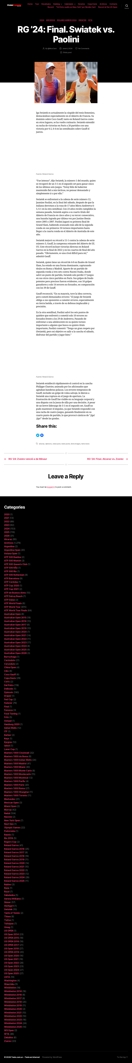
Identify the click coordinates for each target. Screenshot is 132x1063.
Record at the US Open (107, 7)
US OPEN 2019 (11, 952)
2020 (7, 514)
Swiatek (82, 20)
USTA (7, 977)
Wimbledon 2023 (13, 1019)
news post (57, 444)
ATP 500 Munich (12, 560)
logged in (51, 487)
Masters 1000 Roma (14, 788)
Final (6, 706)
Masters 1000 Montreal (16, 777)
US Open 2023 (11, 966)
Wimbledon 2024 (13, 1023)
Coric (7, 681)
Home (30, 4)
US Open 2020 (11, 955)
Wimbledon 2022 (13, 1016)
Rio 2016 (8, 838)
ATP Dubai (9, 600)
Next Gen (9, 824)
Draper (7, 696)
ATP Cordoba (11, 582)
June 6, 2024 (67, 48)
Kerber (7, 735)
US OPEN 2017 (11, 945)
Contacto (113, 4)
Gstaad (8, 721)
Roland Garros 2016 (14, 849)
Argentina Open (12, 550)
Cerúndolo (9, 660)
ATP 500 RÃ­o (11, 567)
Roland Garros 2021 (14, 866)
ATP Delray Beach (13, 596)
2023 (6, 525)
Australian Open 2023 (15, 642)
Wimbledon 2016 (13, 994)
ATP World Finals (13, 603)
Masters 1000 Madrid (15, 763)
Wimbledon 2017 (13, 998)
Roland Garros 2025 (14, 881)
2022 (6, 521)
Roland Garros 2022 (14, 870)
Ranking (56, 4)
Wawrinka (9, 984)
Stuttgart (9, 906)
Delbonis (8, 688)
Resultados (46, 4)
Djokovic (8, 692)
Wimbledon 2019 (13, 1005)
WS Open (9, 1030)
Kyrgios (8, 742)
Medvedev (9, 799)
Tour (37, 4)
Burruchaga (10, 656)
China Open (10, 667)
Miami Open (10, 806)
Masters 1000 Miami (14, 767)
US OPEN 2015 (11, 938)
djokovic (48, 444)
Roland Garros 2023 (14, 873)
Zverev (7, 1041)
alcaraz (41, 444)
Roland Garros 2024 (67, 20)
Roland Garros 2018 (14, 856)
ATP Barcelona (11, 578)
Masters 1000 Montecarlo (17, 774)
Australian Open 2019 (15, 628)
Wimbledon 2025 (13, 1027)
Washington (10, 980)
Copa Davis (92, 4)
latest (7, 745)
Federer (8, 703)
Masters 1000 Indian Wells (18, 760)
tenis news (85, 444)
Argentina (9, 546)
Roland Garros (11, 845)
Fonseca (8, 710)
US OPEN (8, 930)
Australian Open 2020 (15, 632)
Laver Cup (9, 749)
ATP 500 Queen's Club (15, 564)
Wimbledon (10, 987)
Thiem (7, 916)
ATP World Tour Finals (15, 610)
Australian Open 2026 (15, 653)
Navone (8, 817)
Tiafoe (7, 920)
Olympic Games (12, 827)
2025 (6, 532)
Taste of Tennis (12, 913)
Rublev (7, 884)
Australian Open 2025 (15, 649)
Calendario (68, 4)
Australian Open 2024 (15, 646)
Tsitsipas (9, 923)
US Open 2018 (11, 948)
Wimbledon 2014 (13, 991)
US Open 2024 (11, 970)
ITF (5, 731)
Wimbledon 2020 (13, 1009)
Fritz (6, 717)
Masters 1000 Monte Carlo (18, 770)
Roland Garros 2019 (14, 859)
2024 (42, 20)
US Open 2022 (11, 963)
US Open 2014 (11, 934)
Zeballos (8, 1037)
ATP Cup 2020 (11, 585)
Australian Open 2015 (15, 617)
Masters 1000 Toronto (15, 795)
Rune (6, 888)
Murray (8, 809)
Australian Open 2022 (15, 639)
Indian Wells (10, 728)
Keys (6, 738)
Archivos (103, 4)
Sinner (7, 902)
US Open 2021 (11, 959)
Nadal (7, 813)
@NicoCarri (52, 48)
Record (51, 7)
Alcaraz (8, 539)
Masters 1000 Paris (14, 785)
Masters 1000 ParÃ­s (14, 781)
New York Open (12, 820)
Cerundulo (9, 664)
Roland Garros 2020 (14, 863)
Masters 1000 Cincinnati (16, 753)
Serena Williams (12, 898)
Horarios (81, 4)
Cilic (6, 671)
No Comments (83, 48)
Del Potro (9, 685)
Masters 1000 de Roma (16, 756)
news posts (65, 444)
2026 (7, 535)
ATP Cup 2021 (11, 589)
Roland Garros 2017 (14, 852)
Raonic (7, 834)
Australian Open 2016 (15, 621)
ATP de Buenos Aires (15, 592)
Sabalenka (9, 895)
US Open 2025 (11, 973)
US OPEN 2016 (11, 941)
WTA (90, 20)
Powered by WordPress (52, 1057)
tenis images (75, 444)
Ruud (6, 891)
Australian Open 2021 (15, 635)
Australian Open (12, 614)
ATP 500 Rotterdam (14, 575)
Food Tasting (11, 713)
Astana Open (10, 553)
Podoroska (9, 831)
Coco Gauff (10, 674)
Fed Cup (8, 699)
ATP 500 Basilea (12, 557)
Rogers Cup (10, 842)
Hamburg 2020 (12, 724)
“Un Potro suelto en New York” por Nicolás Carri (76, 7)
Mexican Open (11, 802)
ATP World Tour (12, 607)
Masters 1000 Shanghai (16, 792)
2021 (6, 518)
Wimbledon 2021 (13, 1012)
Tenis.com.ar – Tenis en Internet (25, 1057)
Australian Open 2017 (15, 624)
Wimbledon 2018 (13, 1002)
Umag (7, 927)
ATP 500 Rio (10, 571)
